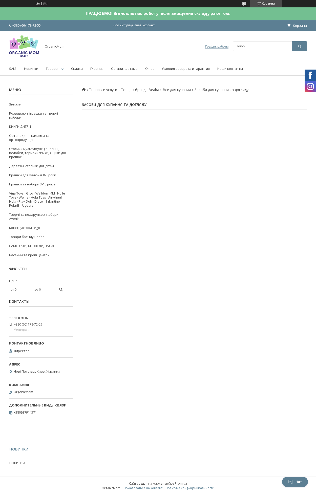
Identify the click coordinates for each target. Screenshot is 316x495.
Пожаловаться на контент (143, 488)
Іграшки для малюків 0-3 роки (32, 175)
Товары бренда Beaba (140, 90)
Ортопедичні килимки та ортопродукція (29, 137)
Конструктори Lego (24, 227)
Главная (96, 68)
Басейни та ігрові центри (29, 255)
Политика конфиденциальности (190, 488)
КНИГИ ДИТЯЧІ (20, 126)
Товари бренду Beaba (27, 236)
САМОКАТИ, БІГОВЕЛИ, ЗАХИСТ (33, 246)
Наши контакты (230, 68)
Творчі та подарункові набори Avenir (33, 216)
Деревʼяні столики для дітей (31, 166)
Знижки (15, 104)
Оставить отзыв (124, 68)
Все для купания (177, 90)
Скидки (77, 68)
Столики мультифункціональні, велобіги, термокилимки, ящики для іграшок (38, 152)
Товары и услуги (103, 90)
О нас (149, 68)
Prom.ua (181, 483)
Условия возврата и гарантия (186, 68)
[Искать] (299, 46)
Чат (295, 482)
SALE (12, 68)
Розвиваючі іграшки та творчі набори (33, 115)
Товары (52, 68)
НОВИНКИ (17, 463)
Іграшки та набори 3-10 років (32, 184)
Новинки (31, 68)
